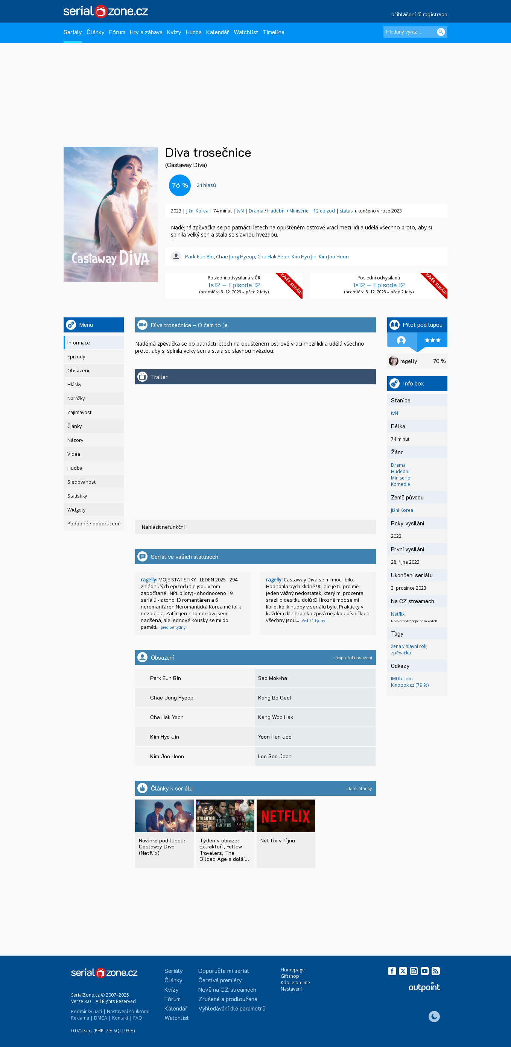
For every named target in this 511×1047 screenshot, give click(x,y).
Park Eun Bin (199, 256)
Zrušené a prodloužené (227, 999)
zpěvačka (401, 652)
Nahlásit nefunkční (163, 527)
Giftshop (290, 976)
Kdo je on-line (295, 982)
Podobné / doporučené (94, 523)
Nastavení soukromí (128, 1011)
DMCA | (102, 1018)
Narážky (76, 398)
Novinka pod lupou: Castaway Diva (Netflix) (162, 846)
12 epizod (324, 211)
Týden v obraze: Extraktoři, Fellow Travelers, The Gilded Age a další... (224, 849)
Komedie (400, 484)
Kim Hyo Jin (304, 256)
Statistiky (77, 496)
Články (96, 32)
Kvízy (174, 32)
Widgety (76, 510)
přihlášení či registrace (419, 14)
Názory (75, 440)
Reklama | (82, 1018)
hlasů (206, 185)
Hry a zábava (146, 32)
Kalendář (217, 32)
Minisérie (299, 211)
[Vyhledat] (441, 32)
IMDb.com (402, 678)
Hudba (194, 32)
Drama (257, 211)
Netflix (398, 614)
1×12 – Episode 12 (234, 284)
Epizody (76, 357)
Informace (78, 343)
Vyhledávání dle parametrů (232, 1008)
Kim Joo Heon (334, 256)
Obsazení (78, 370)
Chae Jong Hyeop (235, 256)
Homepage (293, 970)
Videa (73, 454)
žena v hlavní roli (408, 646)
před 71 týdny (312, 620)
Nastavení (291, 989)
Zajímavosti (80, 412)
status (346, 211)
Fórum (117, 32)
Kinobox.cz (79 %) (410, 685)
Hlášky (74, 384)
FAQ (137, 1018)
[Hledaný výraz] (415, 32)
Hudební (277, 211)
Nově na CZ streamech (227, 989)
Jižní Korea (197, 211)
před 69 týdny (173, 627)
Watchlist (246, 32)
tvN (240, 211)
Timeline (273, 32)
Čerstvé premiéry (220, 980)
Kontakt (120, 1018)
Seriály (73, 32)
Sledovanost (81, 482)
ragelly (148, 579)
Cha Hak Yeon (273, 256)
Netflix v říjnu (277, 840)
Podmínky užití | (88, 1011)
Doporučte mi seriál (223, 970)
